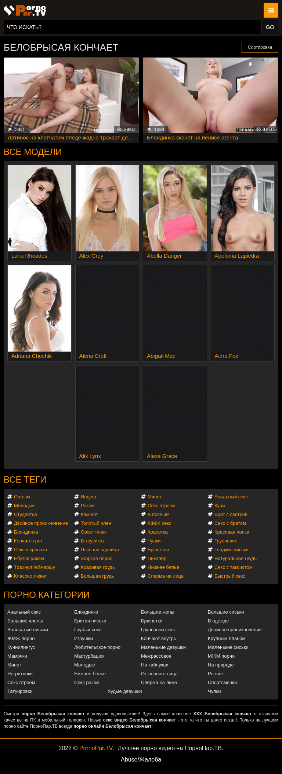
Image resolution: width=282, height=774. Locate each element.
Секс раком (87, 682)
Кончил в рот (28, 541)
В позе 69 (158, 514)
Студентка (25, 514)
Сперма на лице (166, 576)
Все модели (33, 152)
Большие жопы (157, 612)
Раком (87, 505)
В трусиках (93, 541)
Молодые (24, 505)
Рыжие (215, 673)
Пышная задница (100, 549)
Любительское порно (97, 647)
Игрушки (83, 638)
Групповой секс (158, 629)
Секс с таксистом (233, 567)
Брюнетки (158, 549)
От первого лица (159, 673)
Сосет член (93, 532)
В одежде (218, 621)
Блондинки (86, 612)
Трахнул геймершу (34, 567)
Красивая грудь (98, 567)
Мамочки (17, 656)
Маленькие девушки (163, 647)
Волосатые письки (27, 629)
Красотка (158, 532)
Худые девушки (125, 691)
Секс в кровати (30, 549)
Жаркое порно (96, 558)
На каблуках (154, 665)
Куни (219, 505)
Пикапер (157, 558)
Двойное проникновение (41, 523)
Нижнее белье (163, 567)
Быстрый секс (229, 576)
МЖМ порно (221, 656)
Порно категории (47, 595)
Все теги (25, 479)
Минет (155, 496)
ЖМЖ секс (159, 523)
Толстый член (96, 523)
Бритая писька (90, 621)
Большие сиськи (226, 612)
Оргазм (22, 496)
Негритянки (20, 673)
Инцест (89, 496)
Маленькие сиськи (228, 647)
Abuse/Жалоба (141, 759)
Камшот (89, 514)
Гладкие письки (231, 549)
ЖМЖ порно (21, 638)
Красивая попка (231, 532)
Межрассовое (156, 656)
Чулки (154, 541)
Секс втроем (162, 505)
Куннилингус (21, 647)
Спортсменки (222, 682)
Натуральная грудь (235, 558)
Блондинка (26, 532)
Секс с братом (230, 523)
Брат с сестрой (230, 514)
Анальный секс (231, 496)
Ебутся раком (29, 558)
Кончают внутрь (158, 638)
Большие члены (25, 621)
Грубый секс (87, 629)
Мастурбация (89, 656)
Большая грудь (97, 576)
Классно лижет (30, 576)
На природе (221, 665)
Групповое (225, 541)
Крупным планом (226, 638)
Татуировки (19, 691)
